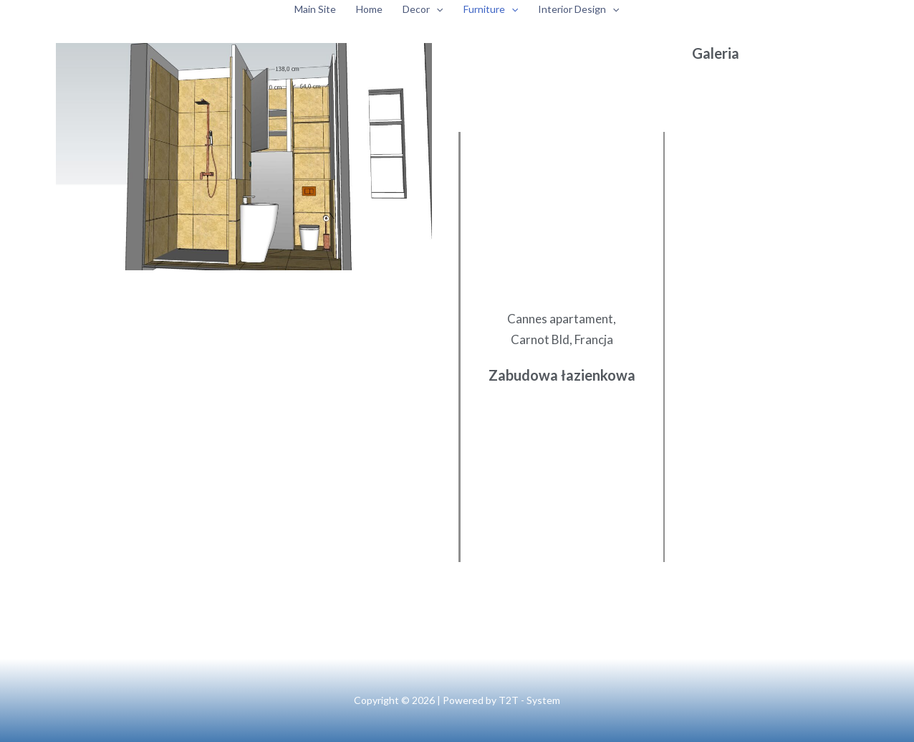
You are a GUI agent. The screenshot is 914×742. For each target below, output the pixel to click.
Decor (423, 9)
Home (369, 9)
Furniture (490, 9)
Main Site (315, 9)
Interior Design (578, 9)
